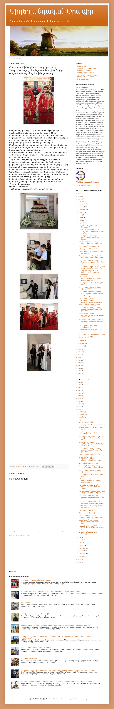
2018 (79, 363)
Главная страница (82, 66)
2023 (79, 349)
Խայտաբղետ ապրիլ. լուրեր (89, 305)
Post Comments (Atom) (23, 535)
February (82, 343)
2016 (79, 368)
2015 (79, 371)
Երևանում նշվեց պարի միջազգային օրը (88, 226)
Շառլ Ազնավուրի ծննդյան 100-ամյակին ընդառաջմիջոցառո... (91, 256)
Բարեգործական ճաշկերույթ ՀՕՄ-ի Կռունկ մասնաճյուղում (91, 292)
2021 (79, 354)
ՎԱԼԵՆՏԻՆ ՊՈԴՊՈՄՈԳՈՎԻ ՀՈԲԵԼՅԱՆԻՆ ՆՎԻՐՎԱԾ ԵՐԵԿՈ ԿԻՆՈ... (91, 231)
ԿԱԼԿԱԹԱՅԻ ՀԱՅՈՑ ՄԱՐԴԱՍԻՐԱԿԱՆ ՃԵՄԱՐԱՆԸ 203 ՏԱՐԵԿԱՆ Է (91, 315)
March (81, 340)
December (82, 201)
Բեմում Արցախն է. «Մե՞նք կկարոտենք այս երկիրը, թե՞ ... (91, 242)
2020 (79, 357)
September (82, 209)
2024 (79, 199)
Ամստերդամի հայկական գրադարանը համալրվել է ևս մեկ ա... (91, 237)
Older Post (65, 532)
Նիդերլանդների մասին (86, 73)
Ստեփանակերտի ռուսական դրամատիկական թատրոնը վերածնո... (90, 309)
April (81, 223)
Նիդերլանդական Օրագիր (51, 11)
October (81, 207)
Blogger (86, 699)
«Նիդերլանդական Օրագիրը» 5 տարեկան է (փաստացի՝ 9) (88, 75)
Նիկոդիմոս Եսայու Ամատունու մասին (35, 614)
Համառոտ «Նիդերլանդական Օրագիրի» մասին (88, 69)
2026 (79, 193)
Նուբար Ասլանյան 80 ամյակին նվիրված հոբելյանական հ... (90, 288)
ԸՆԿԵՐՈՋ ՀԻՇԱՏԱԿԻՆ (29, 659)
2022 (79, 352)
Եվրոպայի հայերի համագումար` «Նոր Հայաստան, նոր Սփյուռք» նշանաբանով (50, 591)
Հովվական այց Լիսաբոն (88, 296)
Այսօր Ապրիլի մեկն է (86, 337)
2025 (79, 196)
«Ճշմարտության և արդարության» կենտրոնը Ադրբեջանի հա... (90, 278)
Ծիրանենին (25, 603)
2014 (79, 373)
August (81, 212)
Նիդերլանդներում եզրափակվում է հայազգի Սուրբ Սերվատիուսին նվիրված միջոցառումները (56, 681)
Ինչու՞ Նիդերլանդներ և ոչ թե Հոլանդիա (36, 647)
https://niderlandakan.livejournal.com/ (86, 89)
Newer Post (13, 532)
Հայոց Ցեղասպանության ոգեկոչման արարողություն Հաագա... (90, 272)
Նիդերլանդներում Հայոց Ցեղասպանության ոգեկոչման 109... (91, 262)
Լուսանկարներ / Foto (84, 79)
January (81, 346)
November (82, 204)
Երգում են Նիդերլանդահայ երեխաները (36, 580)
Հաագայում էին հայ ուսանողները (92, 334)
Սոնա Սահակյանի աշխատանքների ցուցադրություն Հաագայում (90, 300)
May (80, 220)
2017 (79, 365)
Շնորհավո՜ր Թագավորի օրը (90, 246)
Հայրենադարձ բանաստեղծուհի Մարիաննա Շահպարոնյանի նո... (91, 321)
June (80, 217)
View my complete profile (83, 185)
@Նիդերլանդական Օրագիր (88, 182)
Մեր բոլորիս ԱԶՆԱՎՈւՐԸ (88, 249)
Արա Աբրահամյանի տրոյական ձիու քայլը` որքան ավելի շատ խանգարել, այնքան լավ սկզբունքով (57, 670)
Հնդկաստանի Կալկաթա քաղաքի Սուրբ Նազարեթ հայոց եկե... (92, 267)
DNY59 (74, 699)
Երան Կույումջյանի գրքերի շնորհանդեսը (89, 326)
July (80, 215)
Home (39, 532)
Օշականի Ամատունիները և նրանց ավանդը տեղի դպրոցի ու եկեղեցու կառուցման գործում (55, 625)
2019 (79, 360)
